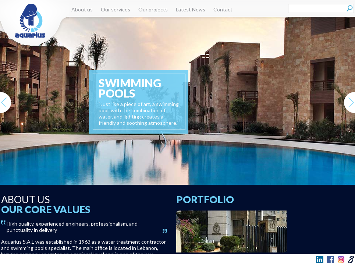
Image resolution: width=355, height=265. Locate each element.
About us (82, 9)
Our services (115, 9)
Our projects (153, 9)
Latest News (190, 9)
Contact (222, 9)
